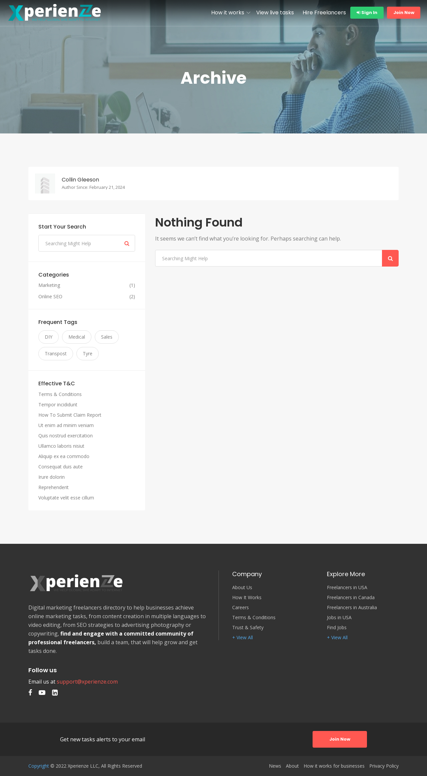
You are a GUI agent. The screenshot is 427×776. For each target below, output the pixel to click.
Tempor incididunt (57, 404)
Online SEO (50, 296)
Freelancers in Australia (352, 607)
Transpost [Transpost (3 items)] (56, 353)
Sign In (367, 12)
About (292, 766)
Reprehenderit (53, 487)
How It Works (247, 597)
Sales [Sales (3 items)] (106, 337)
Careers (240, 607)
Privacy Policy (384, 766)
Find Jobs (337, 627)
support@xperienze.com (87, 681)
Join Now (403, 12)
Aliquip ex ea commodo (63, 456)
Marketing (49, 285)
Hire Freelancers (324, 12)
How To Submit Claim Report (69, 415)
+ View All (242, 637)
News (275, 766)
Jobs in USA (339, 617)
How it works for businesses (334, 766)
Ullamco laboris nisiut (61, 446)
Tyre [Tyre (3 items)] (87, 353)
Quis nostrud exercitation (65, 435)
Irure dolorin (51, 477)
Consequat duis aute (60, 466)
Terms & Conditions (60, 394)
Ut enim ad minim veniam (66, 425)
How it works (227, 12)
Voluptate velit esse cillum (66, 497)
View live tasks (275, 12)
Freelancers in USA (347, 587)
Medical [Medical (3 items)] (76, 337)
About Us (242, 587)
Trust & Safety (248, 627)
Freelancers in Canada (351, 597)
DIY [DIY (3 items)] (48, 337)
